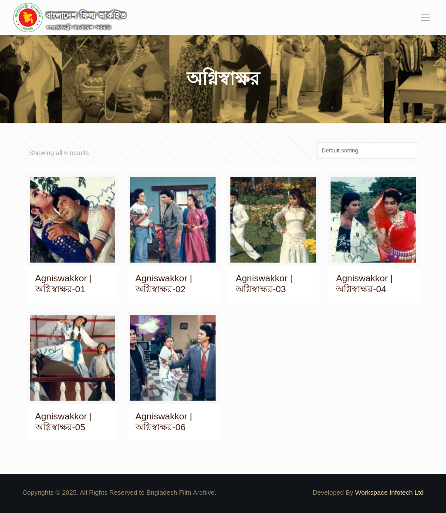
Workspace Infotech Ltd (389, 492)
